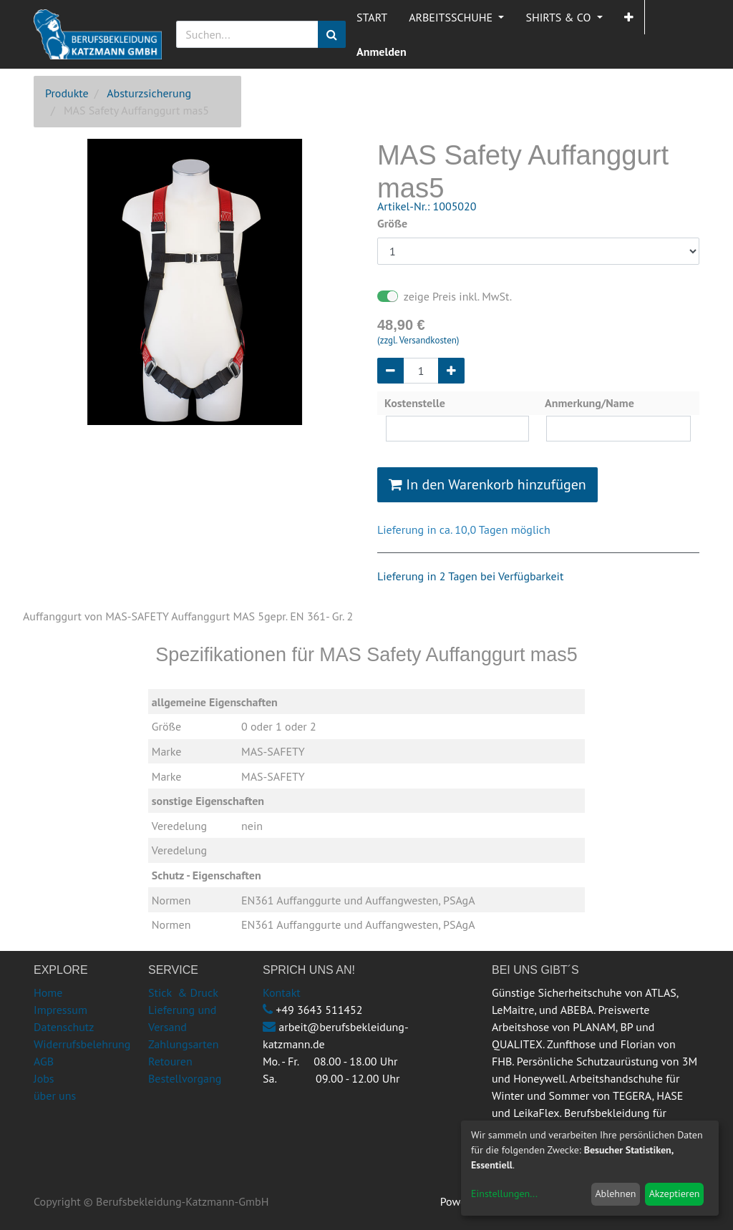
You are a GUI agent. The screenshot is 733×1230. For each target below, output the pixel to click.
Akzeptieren (674, 1193)
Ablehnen (615, 1193)
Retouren (170, 1061)
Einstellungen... (504, 1193)
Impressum (60, 1009)
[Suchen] (332, 34)
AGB (44, 1061)
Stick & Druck (183, 992)
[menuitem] (372, 17)
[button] (628, 17)
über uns (55, 1095)
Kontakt (282, 992)
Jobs (44, 1078)
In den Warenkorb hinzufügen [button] (487, 484)
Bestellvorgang (184, 1078)
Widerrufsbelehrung (82, 1044)
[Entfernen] (390, 371)
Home (48, 992)
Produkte (67, 93)
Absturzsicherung (149, 93)
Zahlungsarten (183, 1044)
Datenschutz (64, 1027)
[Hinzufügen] (451, 371)
